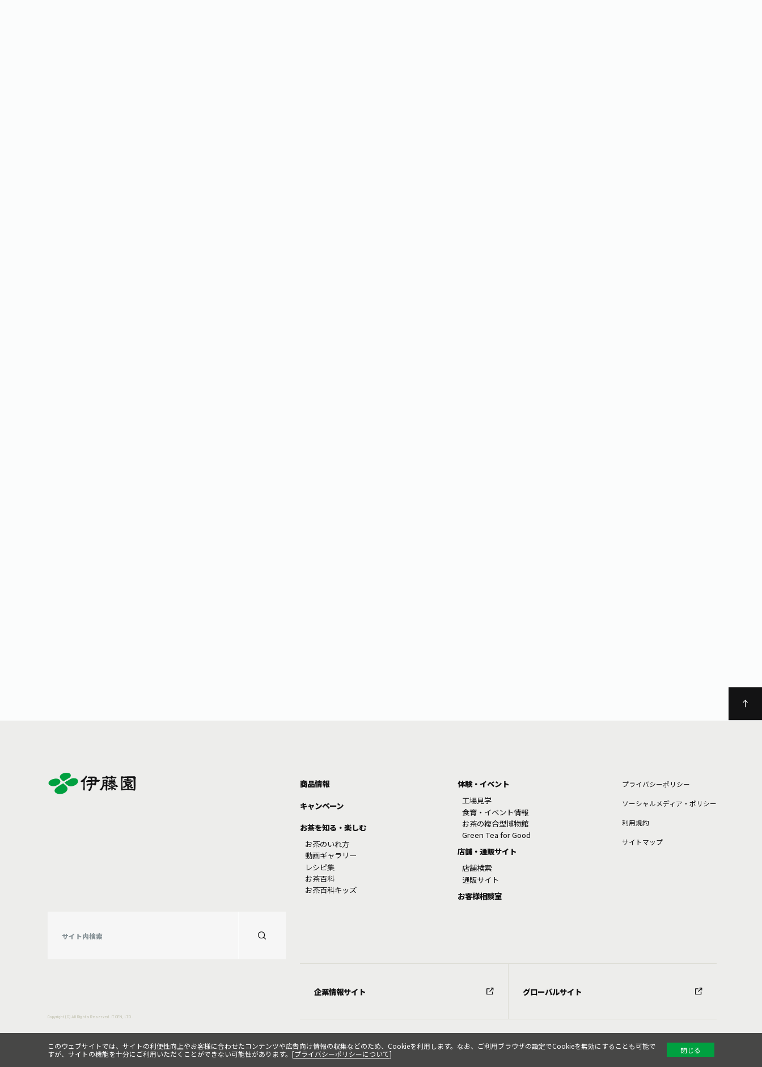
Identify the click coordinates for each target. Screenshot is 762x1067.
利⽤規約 (635, 822)
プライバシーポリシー (656, 784)
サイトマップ (642, 841)
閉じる (690, 1050)
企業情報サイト (404, 991)
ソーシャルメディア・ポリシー (669, 803)
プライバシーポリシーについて (342, 1053)
